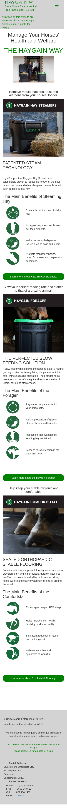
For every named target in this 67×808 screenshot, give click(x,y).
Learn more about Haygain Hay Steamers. (33, 276)
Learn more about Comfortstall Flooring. (33, 678)
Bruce (21, 795)
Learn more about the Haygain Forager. (33, 477)
